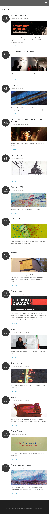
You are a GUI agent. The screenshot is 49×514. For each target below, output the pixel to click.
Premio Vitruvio (16, 431)
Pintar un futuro (16, 219)
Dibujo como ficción (18, 155)
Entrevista (19, 124)
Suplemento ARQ (17, 187)
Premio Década (16, 291)
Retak (13, 329)
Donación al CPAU (17, 86)
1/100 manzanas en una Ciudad (22, 52)
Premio (25, 294)
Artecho (14, 253)
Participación (26, 18)
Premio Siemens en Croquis (21, 465)
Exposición (19, 18)
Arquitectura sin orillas (19, 16)
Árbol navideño (16, 363)
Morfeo (13, 397)
